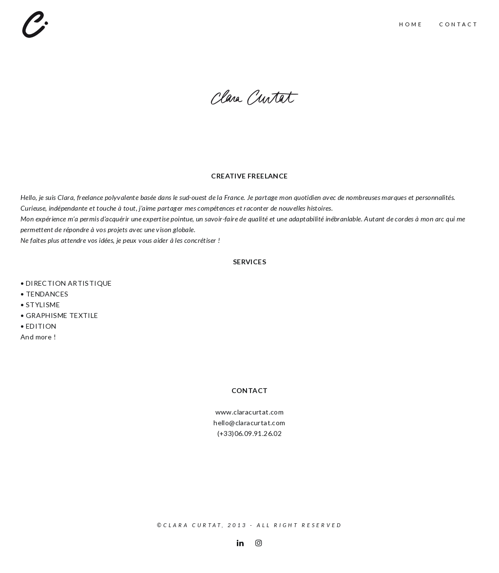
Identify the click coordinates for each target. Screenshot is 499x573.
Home (411, 24)
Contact (459, 24)
